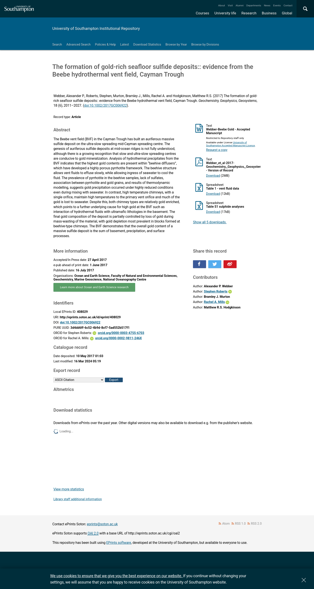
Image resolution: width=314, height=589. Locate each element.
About (221, 5)
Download (213, 176)
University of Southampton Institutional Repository (96, 28)
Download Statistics (147, 44)
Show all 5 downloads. (210, 222)
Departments (253, 5)
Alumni (239, 5)
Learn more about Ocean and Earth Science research (94, 287)
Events (277, 5)
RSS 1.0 (240, 524)
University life (225, 13)
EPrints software (118, 543)
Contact (287, 5)
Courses (202, 13)
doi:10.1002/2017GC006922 (105, 105)
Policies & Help (105, 44)
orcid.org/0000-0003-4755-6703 (121, 333)
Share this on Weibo (230, 264)
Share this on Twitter (214, 264)
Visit (230, 5)
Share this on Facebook (199, 264)
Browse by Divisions (205, 44)
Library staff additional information (77, 499)
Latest (124, 44)
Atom (226, 524)
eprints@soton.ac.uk (102, 524)
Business (269, 13)
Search (57, 44)
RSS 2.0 (256, 524)
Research (248, 13)
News (267, 5)
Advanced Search (78, 44)
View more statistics (68, 489)
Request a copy (216, 150)
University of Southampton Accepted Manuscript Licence (230, 144)
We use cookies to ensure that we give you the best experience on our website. (116, 576)
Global (287, 13)
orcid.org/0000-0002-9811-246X (118, 338)
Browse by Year (176, 44)
